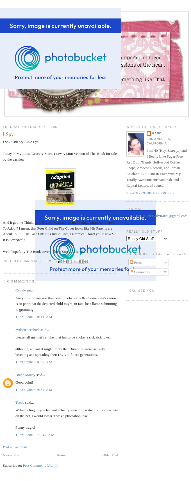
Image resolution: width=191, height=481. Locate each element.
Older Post (110, 455)
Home (61, 455)
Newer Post (11, 455)
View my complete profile (150, 193)
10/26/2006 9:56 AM (34, 389)
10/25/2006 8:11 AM (34, 317)
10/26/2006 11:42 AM (35, 435)
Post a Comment (15, 447)
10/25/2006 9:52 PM (33, 362)
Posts (136, 262)
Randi (157, 133)
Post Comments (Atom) (40, 465)
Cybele (20, 290)
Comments (140, 272)
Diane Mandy (25, 375)
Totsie (19, 402)
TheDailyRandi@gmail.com (166, 216)
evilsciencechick (27, 330)
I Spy (8, 134)
